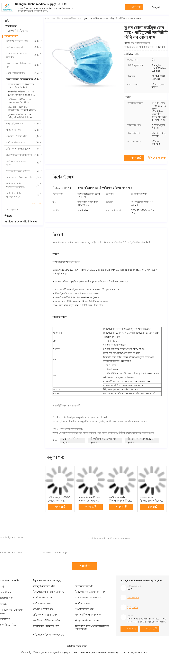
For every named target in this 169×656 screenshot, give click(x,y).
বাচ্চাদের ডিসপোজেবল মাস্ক (22, 155)
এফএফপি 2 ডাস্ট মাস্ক (22, 136)
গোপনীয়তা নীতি (8, 625)
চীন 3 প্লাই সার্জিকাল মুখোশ (34, 652)
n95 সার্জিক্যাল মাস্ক (22, 142)
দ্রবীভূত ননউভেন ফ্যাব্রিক (22, 171)
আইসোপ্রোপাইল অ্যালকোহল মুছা (22, 195)
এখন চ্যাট (136, 7)
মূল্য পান (131, 628)
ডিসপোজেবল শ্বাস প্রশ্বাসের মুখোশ (141, 440)
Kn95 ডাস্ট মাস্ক (22, 130)
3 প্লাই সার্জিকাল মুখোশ (70, 440)
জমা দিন (85, 566)
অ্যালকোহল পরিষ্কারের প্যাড (22, 177)
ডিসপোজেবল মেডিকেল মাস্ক (22, 79)
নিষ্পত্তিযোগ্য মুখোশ (22, 47)
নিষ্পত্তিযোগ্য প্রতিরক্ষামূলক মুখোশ (103, 440)
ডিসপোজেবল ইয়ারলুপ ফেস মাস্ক (22, 65)
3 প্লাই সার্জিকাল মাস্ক (22, 73)
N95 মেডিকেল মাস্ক (22, 123)
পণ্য (53, 18)
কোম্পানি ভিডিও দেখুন (19, 30)
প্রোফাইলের (10, 26)
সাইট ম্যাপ (5, 619)
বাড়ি (7, 20)
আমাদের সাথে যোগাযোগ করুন (21, 221)
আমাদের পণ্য (11, 36)
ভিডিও (8, 216)
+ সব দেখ (36, 203)
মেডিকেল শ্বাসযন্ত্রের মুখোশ (22, 149)
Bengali (155, 7)
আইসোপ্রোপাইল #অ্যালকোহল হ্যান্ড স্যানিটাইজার (22, 185)
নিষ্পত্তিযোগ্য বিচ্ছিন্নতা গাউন (22, 163)
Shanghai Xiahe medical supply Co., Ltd (40, 4)
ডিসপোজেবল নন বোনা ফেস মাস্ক (22, 55)
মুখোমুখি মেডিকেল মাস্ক (22, 41)
